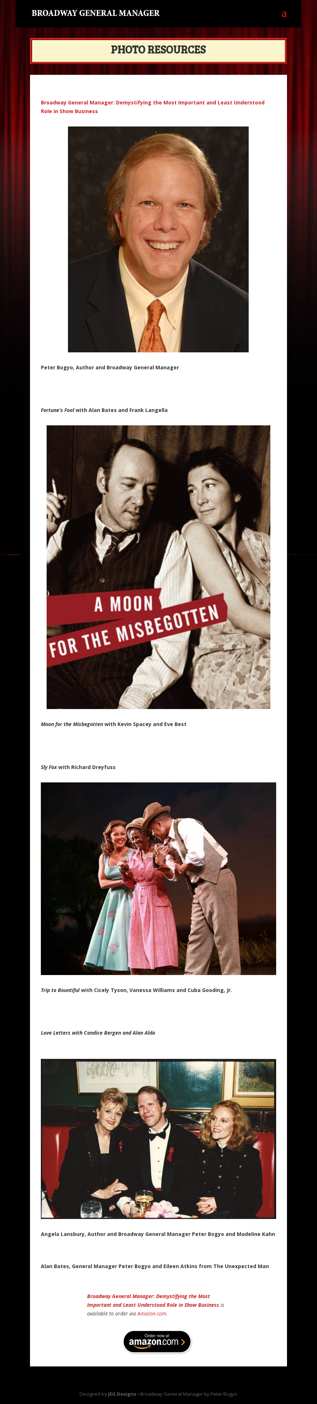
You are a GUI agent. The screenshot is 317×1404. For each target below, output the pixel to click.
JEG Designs (122, 1394)
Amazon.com (151, 1313)
